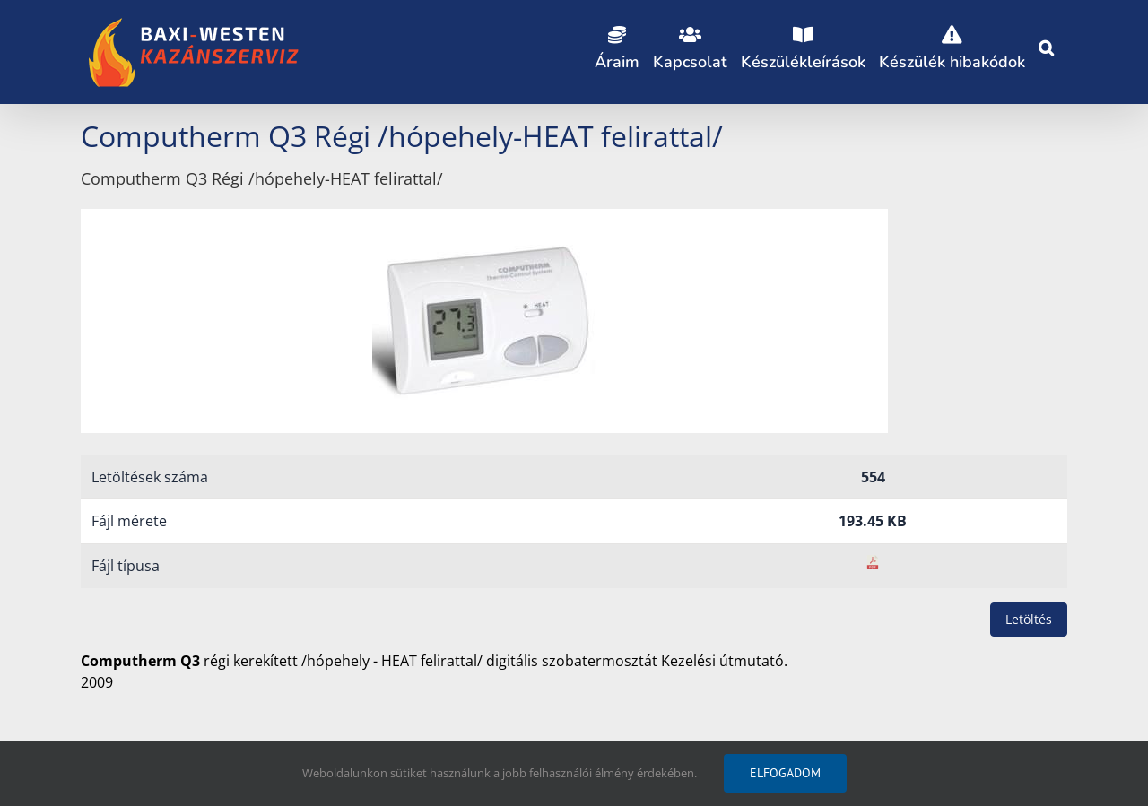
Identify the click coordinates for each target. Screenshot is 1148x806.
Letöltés (1028, 619)
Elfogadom (785, 773)
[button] (1046, 45)
